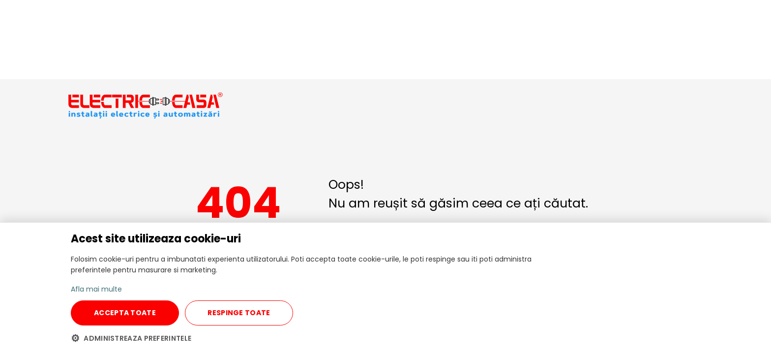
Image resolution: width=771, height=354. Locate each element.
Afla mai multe (96, 289)
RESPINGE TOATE (239, 313)
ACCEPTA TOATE (125, 313)
